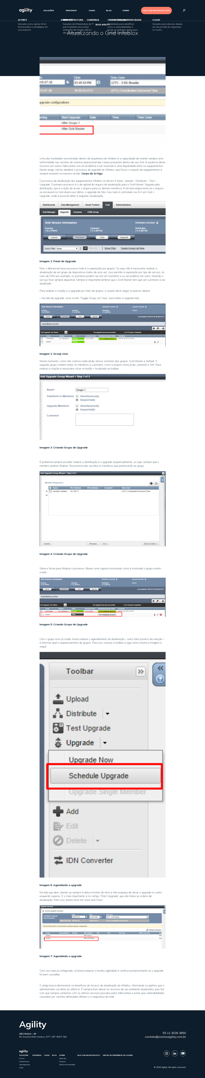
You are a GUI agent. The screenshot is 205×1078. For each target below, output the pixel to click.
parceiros (71, 10)
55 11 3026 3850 (174, 1033)
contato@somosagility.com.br (165, 1037)
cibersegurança (24, 1065)
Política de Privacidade (67, 1065)
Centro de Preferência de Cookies (118, 1055)
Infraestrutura (24, 1062)
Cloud (21, 1068)
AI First (21, 1058)
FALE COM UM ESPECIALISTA (156, 10)
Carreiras (62, 1062)
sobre (126, 10)
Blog (109, 10)
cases (92, 10)
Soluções (48, 10)
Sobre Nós (62, 1058)
